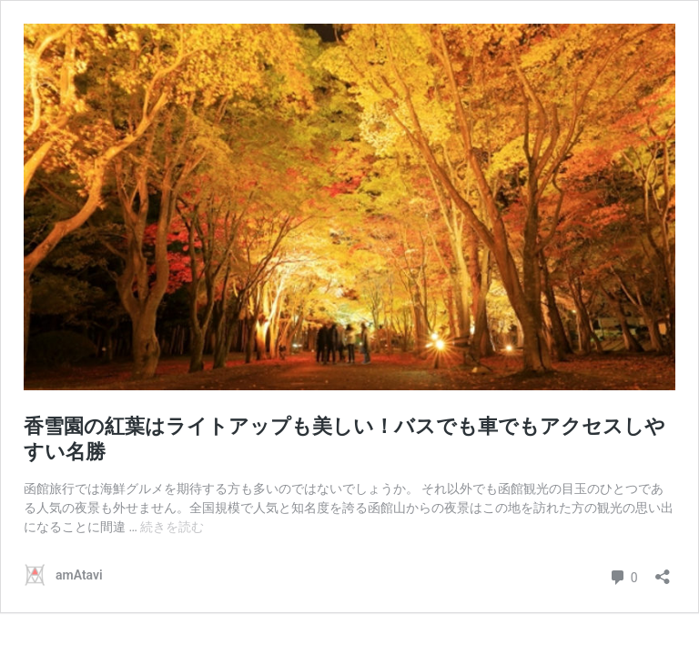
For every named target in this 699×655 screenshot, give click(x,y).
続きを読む (172, 526)
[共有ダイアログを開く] (662, 571)
